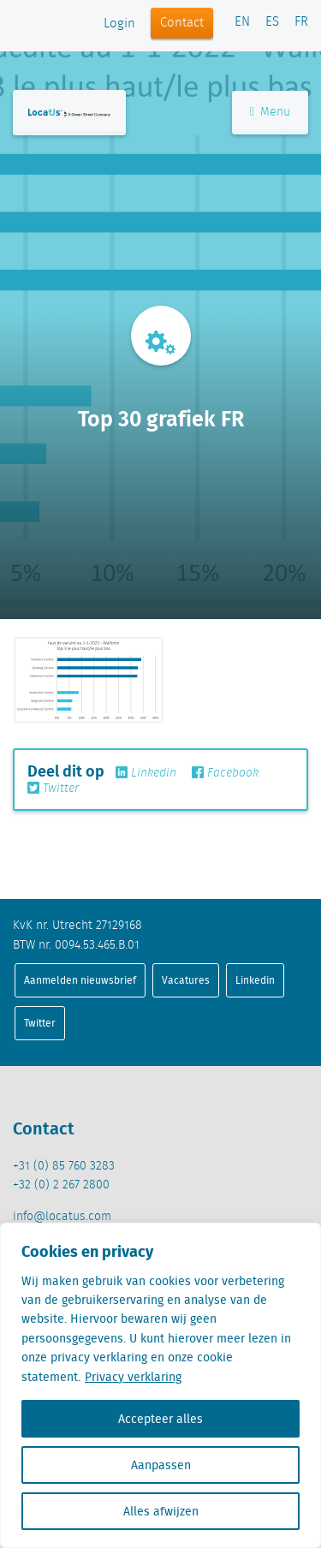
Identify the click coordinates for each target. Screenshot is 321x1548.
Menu (270, 112)
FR (301, 22)
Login (119, 24)
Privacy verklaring (133, 1376)
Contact (182, 23)
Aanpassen (161, 1465)
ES (272, 22)
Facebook (225, 773)
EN (242, 22)
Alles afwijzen (161, 1511)
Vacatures (186, 980)
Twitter (53, 788)
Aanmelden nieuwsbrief (80, 980)
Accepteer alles (160, 1418)
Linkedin (146, 773)
